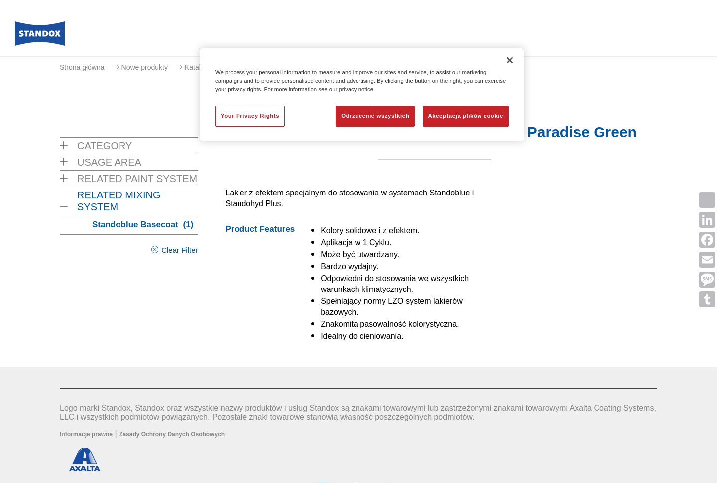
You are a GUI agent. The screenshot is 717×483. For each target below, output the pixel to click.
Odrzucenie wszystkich (375, 116)
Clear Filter (179, 250)
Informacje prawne (86, 434)
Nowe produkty (144, 67)
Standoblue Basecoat (142, 224)
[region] (362, 94)
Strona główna (82, 67)
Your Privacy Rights (250, 116)
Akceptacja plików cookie (465, 116)
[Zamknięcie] (510, 60)
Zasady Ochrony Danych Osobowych (172, 434)
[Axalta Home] (40, 36)
